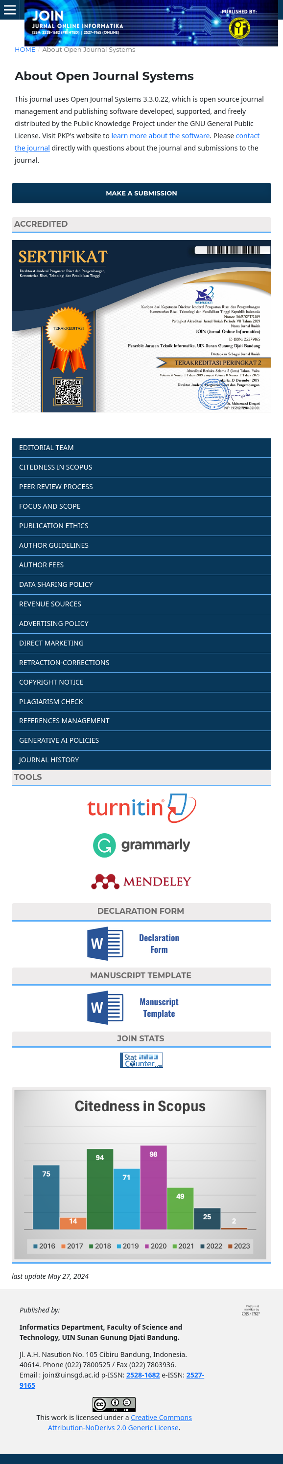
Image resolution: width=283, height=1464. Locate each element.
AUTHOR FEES (41, 564)
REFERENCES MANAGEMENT (64, 720)
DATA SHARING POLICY (56, 584)
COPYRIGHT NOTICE (51, 682)
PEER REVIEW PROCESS (56, 486)
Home (25, 49)
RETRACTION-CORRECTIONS (64, 662)
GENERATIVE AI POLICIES (59, 740)
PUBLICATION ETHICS (54, 525)
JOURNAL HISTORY (49, 759)
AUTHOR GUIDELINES (54, 545)
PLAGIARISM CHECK (51, 701)
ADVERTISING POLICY (54, 623)
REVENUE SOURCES (50, 603)
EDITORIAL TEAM (46, 447)
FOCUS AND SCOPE (50, 506)
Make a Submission (141, 193)
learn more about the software (161, 135)
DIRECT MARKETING (51, 642)
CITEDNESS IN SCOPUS (55, 467)
